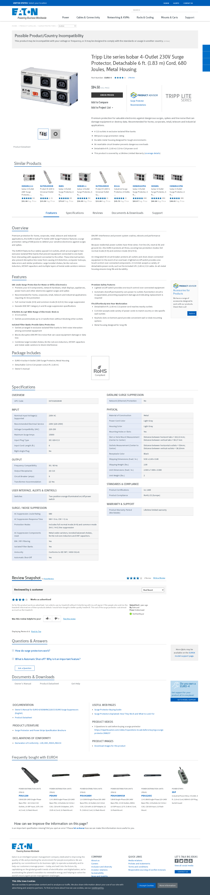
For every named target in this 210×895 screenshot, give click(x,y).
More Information (168, 885)
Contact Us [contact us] (183, 872)
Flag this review (69, 618)
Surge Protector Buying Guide (107, 709)
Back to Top (36, 631)
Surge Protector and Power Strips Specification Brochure (40, 730)
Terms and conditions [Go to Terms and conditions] (138, 866)
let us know (79, 828)
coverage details (152, 153)
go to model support (187, 700)
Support (189, 17)
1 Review (131, 77)
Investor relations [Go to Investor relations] (99, 869)
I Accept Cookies (146, 885)
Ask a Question (24, 668)
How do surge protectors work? (32, 650)
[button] (17, 184)
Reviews (98, 213)
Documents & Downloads (127, 213)
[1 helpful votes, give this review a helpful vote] (47, 619)
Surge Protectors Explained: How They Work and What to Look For (124, 714)
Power (65, 17)
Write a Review (159, 578)
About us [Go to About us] (95, 860)
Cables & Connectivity (88, 17)
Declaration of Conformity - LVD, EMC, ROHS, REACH (38, 743)
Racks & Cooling (145, 17)
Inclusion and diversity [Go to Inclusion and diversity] (101, 866)
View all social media (184, 865)
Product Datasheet (23, 717)
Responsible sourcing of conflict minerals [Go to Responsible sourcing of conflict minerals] (147, 869)
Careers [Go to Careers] (94, 863)
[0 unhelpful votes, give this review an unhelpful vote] (56, 619)
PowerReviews (49, 579)
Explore (192, 313)
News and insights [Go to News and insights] (99, 876)
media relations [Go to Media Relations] (135, 860)
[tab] (89, 651)
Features (51, 213)
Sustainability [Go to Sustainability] (97, 873)
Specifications (75, 213)
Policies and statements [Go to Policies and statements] (139, 863)
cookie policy (98, 888)
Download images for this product (109, 746)
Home (14, 26)
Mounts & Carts (169, 17)
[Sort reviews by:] (153, 590)
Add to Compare (99, 102)
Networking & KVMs (118, 17)
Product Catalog (28, 26)
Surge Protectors (47, 26)
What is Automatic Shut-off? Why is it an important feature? (47, 659)
